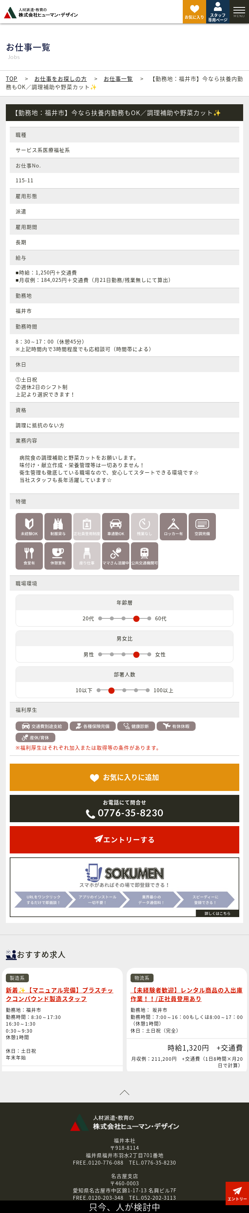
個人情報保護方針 (118, 1177)
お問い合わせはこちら (125, 1153)
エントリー (204, 1177)
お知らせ (45, 1177)
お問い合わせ (165, 1177)
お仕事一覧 (118, 78)
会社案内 (76, 1177)
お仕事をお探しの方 (60, 78)
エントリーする (124, 839)
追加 (124, 777)
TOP (12, 78)
